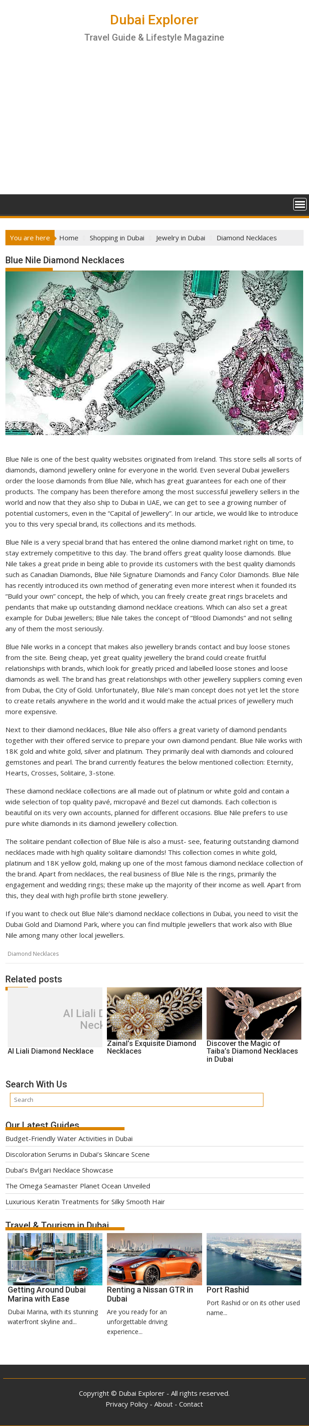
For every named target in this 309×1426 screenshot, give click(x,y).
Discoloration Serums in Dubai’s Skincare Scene (77, 1154)
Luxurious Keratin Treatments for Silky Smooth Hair (85, 1201)
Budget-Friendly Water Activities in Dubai (69, 1138)
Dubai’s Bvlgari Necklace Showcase (59, 1169)
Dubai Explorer (154, 20)
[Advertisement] (154, 127)
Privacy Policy (127, 1403)
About (163, 1403)
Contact (191, 1403)
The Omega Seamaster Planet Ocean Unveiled (77, 1185)
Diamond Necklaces (33, 954)
